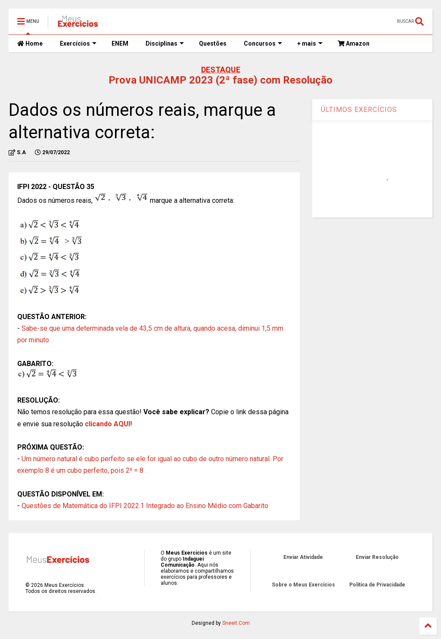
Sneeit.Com (236, 623)
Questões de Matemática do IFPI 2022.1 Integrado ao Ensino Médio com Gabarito (145, 506)
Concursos (263, 43)
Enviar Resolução (377, 557)
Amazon (354, 43)
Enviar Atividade (303, 557)
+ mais (310, 43)
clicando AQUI (107, 424)
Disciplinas (165, 43)
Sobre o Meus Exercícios (303, 585)
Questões (213, 43)
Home (30, 43)
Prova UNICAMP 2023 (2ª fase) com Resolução (220, 80)
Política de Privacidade (377, 585)
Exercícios (78, 43)
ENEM (120, 43)
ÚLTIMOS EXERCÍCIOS (359, 109)
